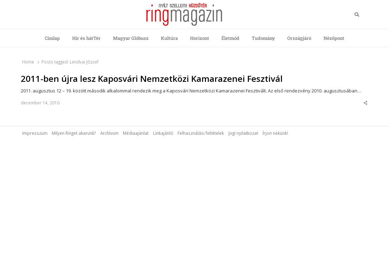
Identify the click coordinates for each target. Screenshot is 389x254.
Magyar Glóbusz (131, 38)
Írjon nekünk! (275, 133)
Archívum (109, 133)
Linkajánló (163, 133)
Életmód (230, 38)
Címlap (52, 38)
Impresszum (35, 133)
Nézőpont (334, 38)
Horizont (199, 38)
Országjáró (299, 38)
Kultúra (169, 38)
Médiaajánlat (136, 133)
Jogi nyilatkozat (243, 133)
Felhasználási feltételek (200, 133)
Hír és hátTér (86, 38)
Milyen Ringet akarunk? (74, 133)
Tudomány (263, 38)
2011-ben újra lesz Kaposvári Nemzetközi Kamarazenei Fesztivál (152, 78)
